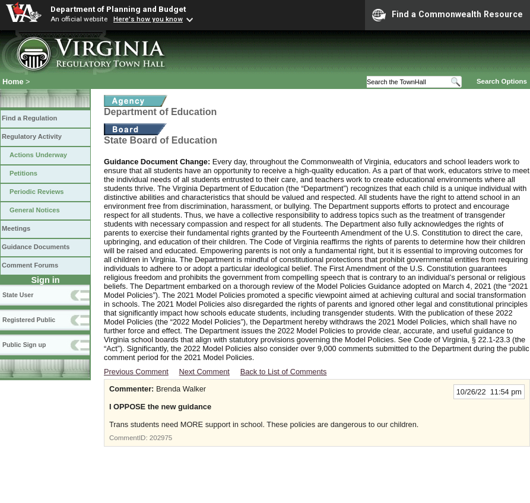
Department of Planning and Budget (118, 9)
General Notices (34, 210)
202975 (161, 437)
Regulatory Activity (32, 136)
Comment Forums (30, 265)
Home (13, 81)
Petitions (23, 173)
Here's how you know (148, 19)
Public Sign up (24, 344)
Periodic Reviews (36, 191)
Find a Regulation (29, 118)
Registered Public (28, 319)
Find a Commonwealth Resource (447, 15)
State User (17, 294)
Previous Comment (136, 371)
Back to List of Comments (283, 371)
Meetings (16, 228)
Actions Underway (38, 154)
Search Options (502, 81)
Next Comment (204, 371)
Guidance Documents (35, 246)
